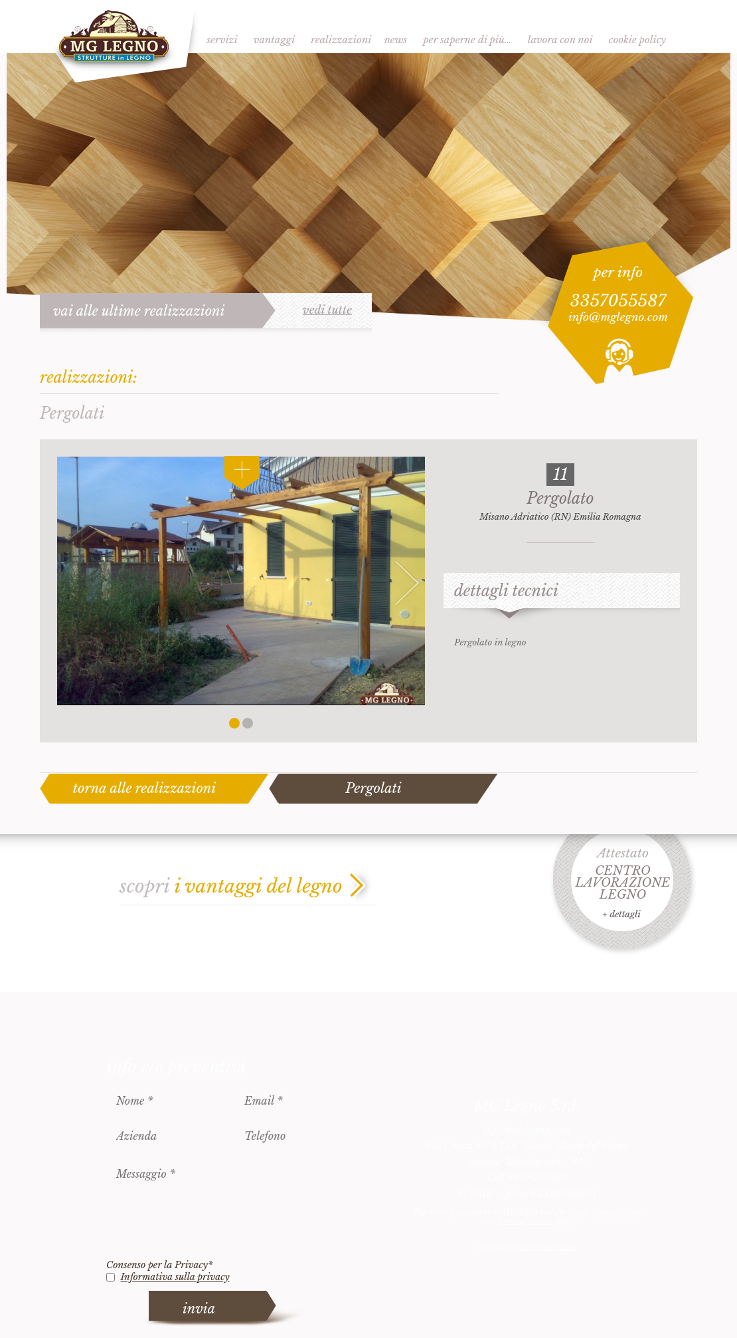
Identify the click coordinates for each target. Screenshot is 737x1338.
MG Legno (120, 43)
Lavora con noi (560, 39)
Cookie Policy (637, 39)
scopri (231, 886)
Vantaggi (274, 39)
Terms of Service (524, 1221)
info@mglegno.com (618, 317)
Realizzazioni (341, 39)
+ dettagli (621, 914)
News (395, 39)
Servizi (221, 39)
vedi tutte (327, 310)
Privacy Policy (616, 1212)
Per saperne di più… (467, 39)
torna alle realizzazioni (144, 788)
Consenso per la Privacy (159, 1265)
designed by (527, 1247)
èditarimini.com (548, 1247)
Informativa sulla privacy (175, 1277)
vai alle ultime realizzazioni (139, 311)
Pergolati (373, 788)
